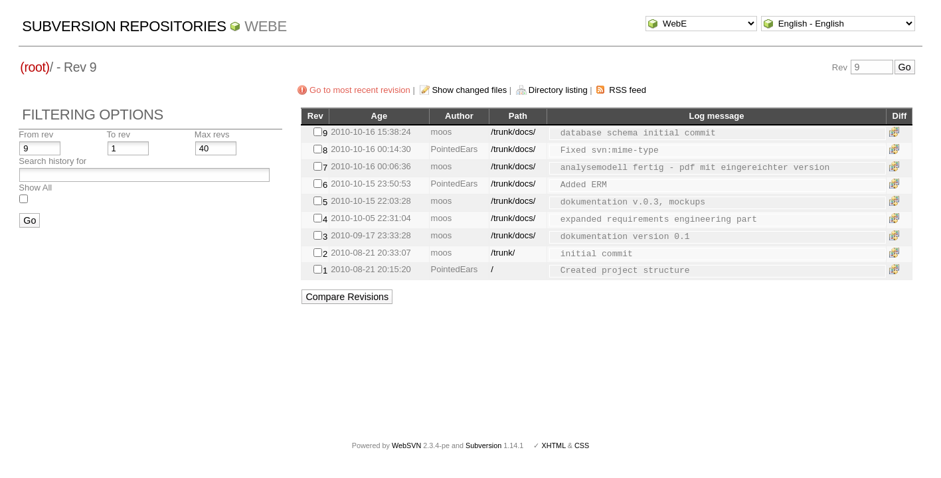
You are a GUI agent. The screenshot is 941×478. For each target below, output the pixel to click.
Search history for (52, 161)
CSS (581, 445)
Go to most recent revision (359, 90)
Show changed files (469, 90)
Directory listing (558, 90)
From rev (36, 134)
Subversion (483, 445)
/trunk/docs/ (513, 132)
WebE (265, 26)
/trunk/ (503, 253)
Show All (35, 188)
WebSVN (406, 445)
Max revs (212, 134)
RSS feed (627, 90)
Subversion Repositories (124, 26)
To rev (118, 134)
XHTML (553, 445)
